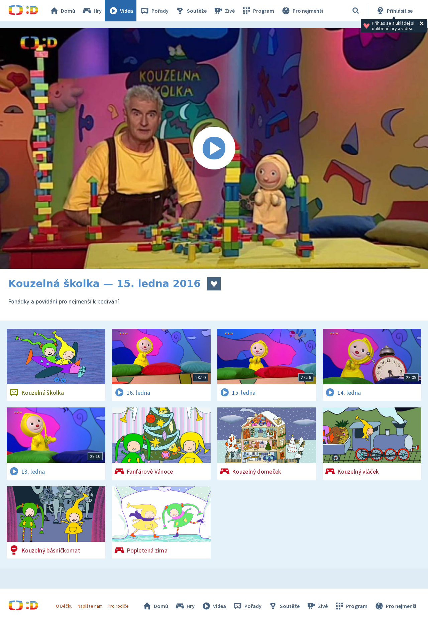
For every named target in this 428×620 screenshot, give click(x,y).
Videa (120, 11)
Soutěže (191, 11)
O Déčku (64, 606)
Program (257, 11)
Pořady (154, 11)
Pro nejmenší (302, 11)
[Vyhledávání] (356, 10)
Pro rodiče (118, 606)
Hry (92, 11)
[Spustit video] (214, 148)
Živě (224, 11)
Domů (62, 11)
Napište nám (90, 606)
